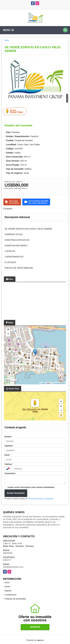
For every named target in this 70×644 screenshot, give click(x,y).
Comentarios (10, 473)
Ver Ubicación (30, 409)
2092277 (7, 560)
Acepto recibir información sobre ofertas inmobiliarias (31, 487)
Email (7, 455)
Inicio (7, 40)
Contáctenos (10, 594)
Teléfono (9, 464)
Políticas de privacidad (15, 599)
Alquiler (8, 590)
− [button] (8, 334)
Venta (7, 586)
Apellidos (9, 446)
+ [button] (8, 329)
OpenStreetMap (59, 383)
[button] (65, 57)
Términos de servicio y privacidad (40, 499)
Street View (15, 111)
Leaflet (42, 383)
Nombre (8, 436)
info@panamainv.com (13, 567)
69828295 (7, 553)
